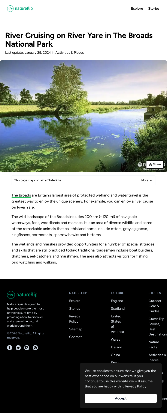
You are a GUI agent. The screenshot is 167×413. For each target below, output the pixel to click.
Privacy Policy (74, 318)
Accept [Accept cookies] (121, 398)
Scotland (118, 308)
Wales (115, 339)
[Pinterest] (35, 347)
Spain (115, 363)
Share (155, 164)
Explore (137, 8)
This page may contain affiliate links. (83, 180)
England (117, 301)
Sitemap (75, 329)
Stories (153, 8)
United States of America (117, 324)
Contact (75, 337)
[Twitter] (18, 347)
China (115, 355)
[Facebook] (9, 347)
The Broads (21, 195)
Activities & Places (69, 52)
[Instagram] (26, 347)
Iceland (116, 347)
